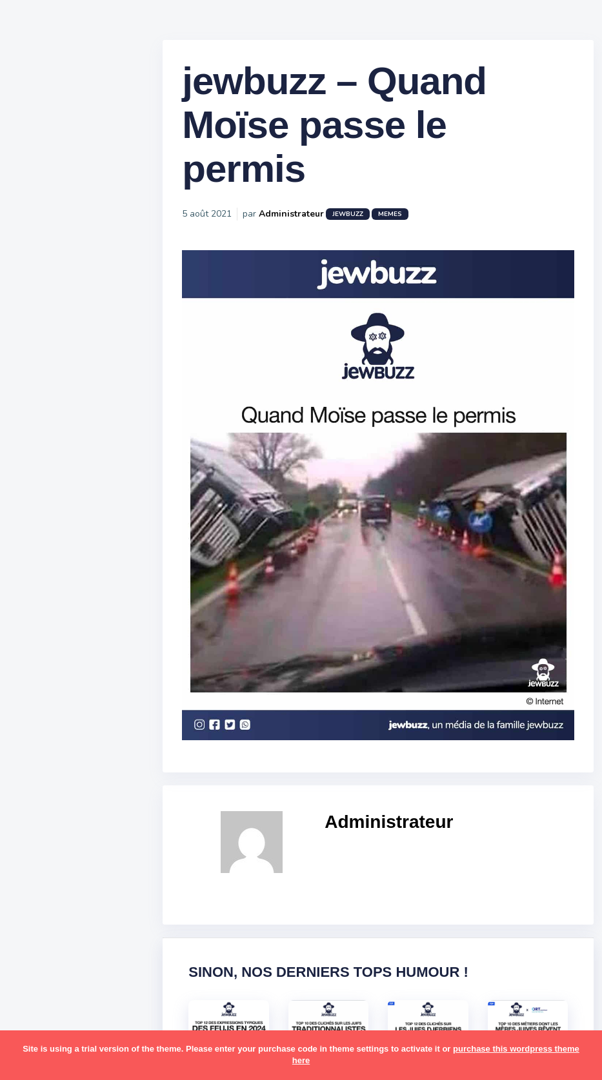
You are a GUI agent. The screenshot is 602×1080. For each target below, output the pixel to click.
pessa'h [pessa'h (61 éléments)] (93, 940)
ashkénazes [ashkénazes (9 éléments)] (56, 689)
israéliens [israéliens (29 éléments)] (51, 815)
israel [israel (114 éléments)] (91, 790)
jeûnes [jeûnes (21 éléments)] (99, 815)
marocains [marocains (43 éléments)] (99, 865)
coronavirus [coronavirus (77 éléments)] (55, 739)
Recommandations (74, 508)
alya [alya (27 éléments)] (39, 640)
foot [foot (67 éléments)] (39, 765)
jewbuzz (378, 225)
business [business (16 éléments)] (85, 714)
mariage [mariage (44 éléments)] (48, 865)
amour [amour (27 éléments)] (74, 640)
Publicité (49, 528)
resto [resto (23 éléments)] (86, 990)
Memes (421, 225)
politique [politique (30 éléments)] (49, 965)
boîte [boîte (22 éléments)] (42, 714)
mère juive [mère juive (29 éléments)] (120, 890)
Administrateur (322, 225)
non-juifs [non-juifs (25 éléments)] (49, 915)
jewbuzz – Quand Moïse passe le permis (365, 135)
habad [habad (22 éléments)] (74, 765)
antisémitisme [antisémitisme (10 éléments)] (61, 665)
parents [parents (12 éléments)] (47, 940)
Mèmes (45, 450)
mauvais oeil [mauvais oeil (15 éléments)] (57, 890)
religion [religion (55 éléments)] (46, 990)
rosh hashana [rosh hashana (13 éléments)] (59, 1015)
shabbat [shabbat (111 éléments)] (118, 1015)
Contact (45, 547)
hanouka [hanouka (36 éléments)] (48, 790)
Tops (38, 489)
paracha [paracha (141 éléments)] (98, 915)
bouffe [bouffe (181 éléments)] (108, 689)
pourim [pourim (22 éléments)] (96, 965)
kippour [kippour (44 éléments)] (46, 840)
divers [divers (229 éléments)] (105, 739)
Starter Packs (60, 470)
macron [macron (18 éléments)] (91, 840)
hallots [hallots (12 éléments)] (114, 765)
